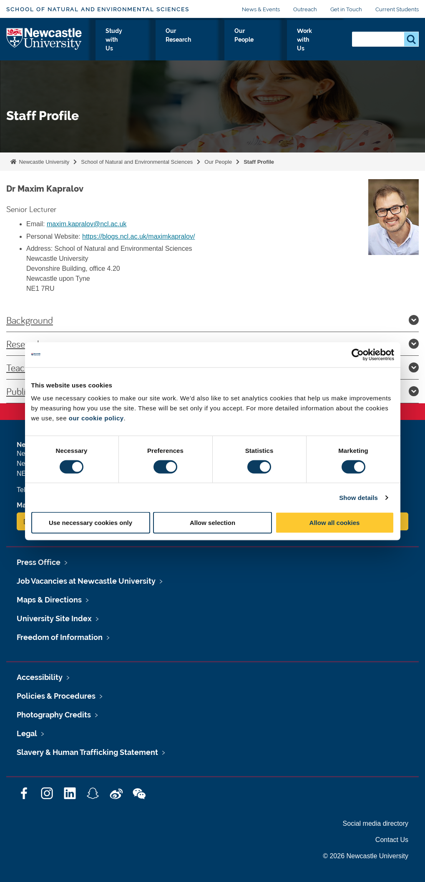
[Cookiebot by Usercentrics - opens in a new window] (357, 354)
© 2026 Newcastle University (365, 856)
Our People (264, 45)
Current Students (397, 9)
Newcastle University (43, 162)
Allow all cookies (334, 522)
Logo (44, 43)
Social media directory (375, 823)
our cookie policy (96, 418)
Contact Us (391, 839)
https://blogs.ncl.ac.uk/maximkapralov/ (138, 236)
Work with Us (317, 45)
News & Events (261, 9)
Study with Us (154, 45)
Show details (358, 497)
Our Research (211, 45)
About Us (103, 45)
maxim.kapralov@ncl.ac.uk (86, 223)
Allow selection (212, 522)
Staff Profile (259, 162)
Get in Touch (346, 9)
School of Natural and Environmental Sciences (97, 9)
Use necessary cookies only (90, 522)
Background (212, 320)
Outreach (305, 9)
